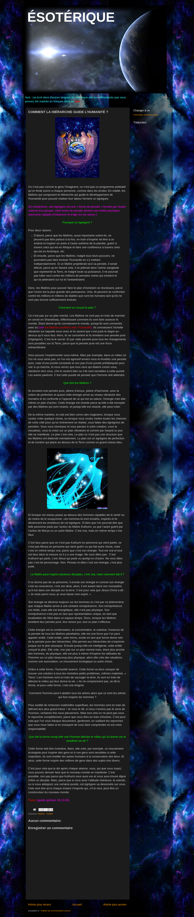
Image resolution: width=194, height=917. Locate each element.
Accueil (77, 904)
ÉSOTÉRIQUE (71, 17)
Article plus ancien (115, 904)
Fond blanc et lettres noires (145, 115)
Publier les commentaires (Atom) (55, 911)
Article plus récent (39, 904)
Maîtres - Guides (45, 814)
